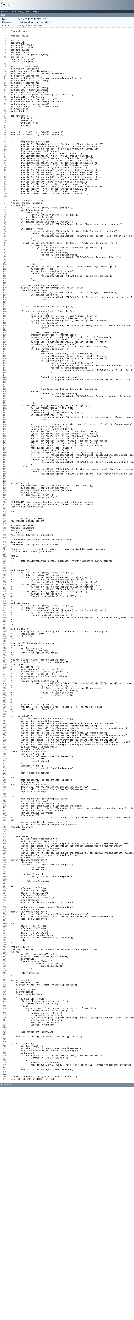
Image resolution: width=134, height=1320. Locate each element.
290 (5, 863)
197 (5, 595)
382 (5, 1128)
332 (5, 984)
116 (5, 362)
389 (5, 1148)
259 (5, 774)
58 (6, 195)
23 (6, 94)
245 (5, 733)
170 (5, 517)
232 (5, 696)
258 (5, 771)
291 (5, 866)
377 (5, 1113)
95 (6, 302)
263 (5, 785)
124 (5, 385)
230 (5, 690)
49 (6, 169)
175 (5, 532)
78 (6, 253)
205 (5, 618)
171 (5, 520)
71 (6, 233)
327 (5, 969)
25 (6, 100)
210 (5, 633)
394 (5, 1162)
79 (6, 256)
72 (6, 235)
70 (6, 230)
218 (5, 656)
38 (6, 138)
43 (6, 152)
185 (5, 561)
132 (5, 408)
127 (5, 394)
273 (5, 814)
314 (5, 932)
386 (5, 1139)
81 (6, 261)
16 (6, 74)
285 (5, 848)
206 (5, 621)
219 (5, 659)
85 (6, 273)
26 (6, 103)
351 (5, 1038)
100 (5, 316)
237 (5, 710)
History (21, 25)
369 (5, 1090)
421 (5, 1240)
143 (5, 440)
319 (5, 946)
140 (5, 431)
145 (5, 446)
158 (5, 483)
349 (5, 1033)
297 (5, 883)
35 (6, 129)
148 (5, 454)
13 (6, 66)
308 (5, 915)
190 (5, 575)
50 (6, 172)
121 (5, 376)
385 (5, 1136)
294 (5, 874)
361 (5, 1067)
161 (5, 492)
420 (5, 1237)
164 (5, 500)
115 (5, 359)
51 (6, 175)
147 (5, 451)
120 (5, 374)
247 (5, 739)
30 (6, 115)
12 (6, 63)
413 (5, 1217)
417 (5, 1228)
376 (5, 1110)
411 (5, 1211)
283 (5, 843)
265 (5, 791)
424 (5, 1249)
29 (6, 112)
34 (6, 126)
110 (5, 345)
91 (6, 290)
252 (5, 753)
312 (5, 926)
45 (6, 158)
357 (5, 1056)
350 (5, 1036)
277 (5, 825)
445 (5, 1309)
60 (6, 201)
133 (5, 411)
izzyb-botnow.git (16, 11)
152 (5, 466)
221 (5, 664)
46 (6, 161)
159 (5, 486)
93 (6, 296)
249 (5, 745)
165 (5, 503)
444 (5, 1306)
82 (6, 264)
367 (5, 1084)
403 (5, 1188)
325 (5, 964)
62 (6, 207)
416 (5, 1225)
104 (5, 328)
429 (5, 1263)
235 (5, 705)
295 (5, 877)
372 (5, 1099)
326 (5, 966)
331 (5, 981)
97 (6, 307)
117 (5, 365)
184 (5, 558)
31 (6, 117)
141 (5, 434)
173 (5, 526)
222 (5, 667)
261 (5, 779)
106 (5, 333)
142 (5, 437)
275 (5, 820)
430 (5, 1266)
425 (5, 1251)
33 (6, 123)
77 (6, 250)
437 (5, 1286)
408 (5, 1202)
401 (5, 1182)
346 (5, 1024)
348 (5, 1030)
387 (5, 1142)
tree (27, 11)
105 (5, 330)
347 (5, 1027)
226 (5, 679)
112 (5, 351)
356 (5, 1053)
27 (6, 106)
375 (5, 1107)
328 (5, 972)
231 (5, 693)
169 (5, 515)
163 (5, 497)
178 (5, 541)
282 (5, 840)
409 (5, 1205)
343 (5, 1015)
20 (6, 86)
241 (5, 722)
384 (5, 1133)
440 (5, 1295)
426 (5, 1254)
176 (5, 535)
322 (5, 955)
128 (5, 397)
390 (5, 1151)
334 (5, 989)
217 (5, 653)
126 (5, 391)
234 (5, 702)
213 (5, 641)
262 (5, 782)
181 (5, 549)
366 (5, 1082)
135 (5, 417)
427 (5, 1257)
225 (5, 676)
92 (6, 293)
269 (5, 802)
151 (5, 463)
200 (5, 604)
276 (5, 823)
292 (5, 869)
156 (5, 477)
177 (5, 538)
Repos (4, 11)
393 (5, 1159)
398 (5, 1174)
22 (6, 92)
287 (5, 854)
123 (5, 382)
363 (5, 1073)
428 (5, 1260)
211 (5, 635)
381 (5, 1125)
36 (6, 132)
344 (5, 1018)
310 (5, 920)
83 (6, 267)
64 (6, 212)
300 (5, 892)
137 (5, 423)
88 (6, 281)
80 (6, 258)
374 (5, 1105)
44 (6, 155)
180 (5, 546)
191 (5, 578)
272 (5, 811)
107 (5, 336)
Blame (29, 25)
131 (5, 405)
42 (6, 149)
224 (5, 673)
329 (5, 975)
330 (5, 978)
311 (5, 923)
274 (5, 817)
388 (5, 1145)
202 (5, 610)
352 (5, 1041)
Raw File (38, 25)
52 (6, 178)
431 (5, 1269)
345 (5, 1021)
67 (6, 221)
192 (5, 581)
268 (5, 800)
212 (5, 638)
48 (6, 166)
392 (5, 1156)
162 (5, 494)
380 (5, 1122)
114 (5, 356)
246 (5, 736)
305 (5, 906)
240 (5, 719)
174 (5, 529)
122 (5, 379)
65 (6, 215)
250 (5, 748)
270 (5, 805)
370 (5, 1093)
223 (5, 670)
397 (5, 1171)
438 (5, 1289)
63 (6, 210)
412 (5, 1214)
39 (6, 140)
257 (5, 768)
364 (5, 1076)
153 (5, 469)
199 (5, 601)
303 (5, 900)
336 (5, 995)
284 (5, 846)
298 (5, 886)
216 (5, 650)
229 (5, 687)
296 (5, 880)
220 (5, 661)
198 (5, 598)
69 (6, 227)
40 (6, 143)
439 (5, 1292)
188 (5, 569)
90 (6, 287)
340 (5, 1007)
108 (5, 339)
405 (5, 1194)
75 (6, 244)
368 (5, 1087)
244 (5, 730)
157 (5, 480)
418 (5, 1231)
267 (5, 797)
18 (6, 80)
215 (5, 647)
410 (5, 1208)
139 (5, 428)
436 (5, 1283)
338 (5, 1001)
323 (5, 958)
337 (5, 998)
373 (5, 1102)
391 (5, 1154)
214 (5, 644)
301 (5, 895)
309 (5, 918)
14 (6, 69)
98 (6, 310)
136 (5, 420)
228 (5, 684)
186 (5, 564)
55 (6, 187)
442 (5, 1300)
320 (5, 949)
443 (5, 1303)
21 (6, 89)
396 (5, 1168)
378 (5, 1116)
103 (5, 325)
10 (6, 57)
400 (5, 1179)
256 (5, 765)
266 (5, 794)
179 (5, 543)
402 (5, 1185)
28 (6, 109)
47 (6, 163)
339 (5, 1004)
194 (5, 587)
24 (6, 97)
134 (5, 414)
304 (5, 903)
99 (6, 313)
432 (5, 1272)
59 (6, 198)
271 (5, 808)
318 (5, 943)
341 (5, 1010)
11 (6, 60)
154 (5, 471)
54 (6, 184)
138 (5, 425)
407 (5, 1200)
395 (5, 1165)
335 (5, 992)
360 (5, 1064)
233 (5, 699)
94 (6, 299)
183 (5, 555)
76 (6, 247)
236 (5, 707)
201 (5, 607)
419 (5, 1234)
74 (6, 241)
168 (5, 512)
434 (5, 1277)
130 (5, 402)
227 (5, 682)
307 (5, 912)
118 (5, 368)
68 (6, 224)
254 (5, 759)
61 (6, 204)
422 (5, 1243)
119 (5, 371)
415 (5, 1223)
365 (5, 1079)
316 (5, 938)
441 (5, 1297)
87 (6, 279)
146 (5, 448)
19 (6, 83)
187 (5, 566)
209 (5, 630)
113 (5, 353)
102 (5, 322)
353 (5, 1044)
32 (6, 120)
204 (5, 615)
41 (6, 146)
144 (5, 443)
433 (5, 1274)
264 (5, 788)
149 (5, 457)
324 (5, 961)
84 (6, 270)
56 (6, 189)
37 (6, 135)
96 (6, 305)
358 (5, 1059)
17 (6, 77)
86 (6, 276)
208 (5, 627)
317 (5, 941)
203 (5, 612)
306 (5, 909)
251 (5, 751)
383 (5, 1131)
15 (6, 71)
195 (5, 589)
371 (5, 1096)
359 (5, 1061)
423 (5, 1246)
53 (6, 181)
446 (5, 1312)
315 (5, 935)
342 (5, 1013)
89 (6, 284)
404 (5, 1191)
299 (5, 889)
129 (5, 399)
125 (5, 388)
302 (5, 897)
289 (5, 860)
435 (5, 1280)
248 (5, 742)
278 (5, 828)
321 (5, 952)
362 (5, 1070)
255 (5, 762)
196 (5, 592)
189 (5, 572)
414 (5, 1220)
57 (6, 192)
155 (5, 474)
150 (5, 460)
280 (5, 834)
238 (5, 713)
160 (5, 489)
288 (5, 857)
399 (5, 1177)
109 (5, 342)
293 (5, 871)
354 (5, 1047)
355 (5, 1050)
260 (5, 777)
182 (5, 552)
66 (6, 218)
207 (5, 624)
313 (5, 929)
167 (5, 509)
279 (5, 831)
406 (5, 1197)
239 (5, 716)
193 (5, 584)
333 (5, 987)
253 (5, 756)
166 (5, 506)
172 (5, 523)
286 (5, 851)
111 (5, 348)
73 (6, 238)
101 (5, 319)
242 (5, 725)
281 (5, 837)
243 (5, 728)
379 (5, 1119)
